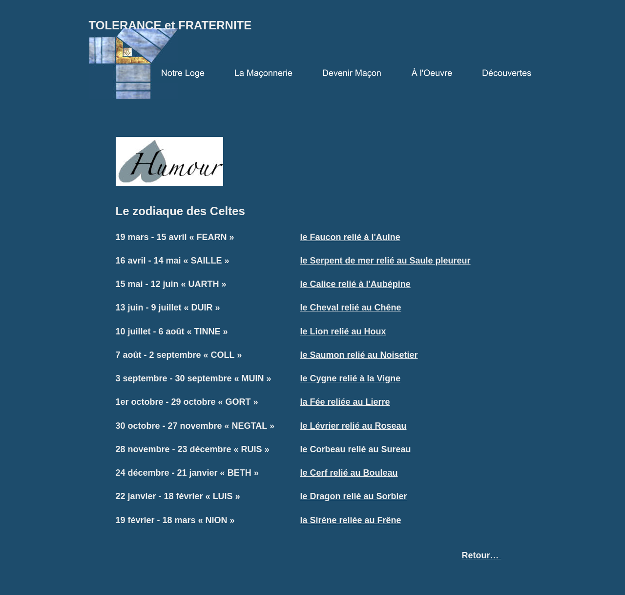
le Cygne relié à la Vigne (350, 378)
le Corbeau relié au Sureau (355, 449)
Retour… (481, 555)
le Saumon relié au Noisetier (358, 355)
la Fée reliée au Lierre (345, 402)
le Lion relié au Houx (343, 331)
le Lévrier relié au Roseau (353, 426)
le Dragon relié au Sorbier (353, 496)
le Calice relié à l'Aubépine (355, 284)
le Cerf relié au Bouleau (348, 473)
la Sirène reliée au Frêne (350, 520)
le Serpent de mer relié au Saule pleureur (385, 260)
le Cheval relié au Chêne (350, 307)
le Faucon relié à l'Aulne (350, 237)
